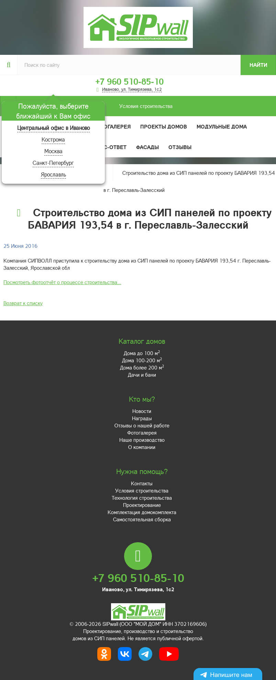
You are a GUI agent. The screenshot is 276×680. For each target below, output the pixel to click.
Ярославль (53, 174)
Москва (53, 151)
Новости (141, 411)
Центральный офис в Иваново (53, 127)
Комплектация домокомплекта (142, 512)
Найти (258, 65)
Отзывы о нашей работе (141, 425)
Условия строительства (94, 106)
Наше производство (142, 440)
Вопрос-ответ (105, 147)
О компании (141, 447)
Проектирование (142, 505)
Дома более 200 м (142, 367)
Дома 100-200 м (142, 360)
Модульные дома (222, 126)
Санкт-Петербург (53, 162)
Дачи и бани (142, 375)
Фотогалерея (111, 126)
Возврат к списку (23, 303)
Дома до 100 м (142, 353)
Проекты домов (163, 126)
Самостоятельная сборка (142, 519)
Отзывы (179, 147)
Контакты (142, 483)
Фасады (147, 147)
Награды (142, 418)
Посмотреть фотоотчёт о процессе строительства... (62, 282)
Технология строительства (142, 498)
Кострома (53, 139)
